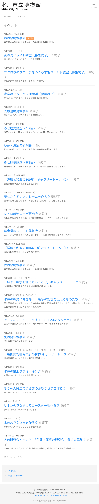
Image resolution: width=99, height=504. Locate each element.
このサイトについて (40, 496)
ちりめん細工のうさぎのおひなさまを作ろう (35, 388)
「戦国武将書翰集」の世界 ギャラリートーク (35, 354)
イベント (12, 471)
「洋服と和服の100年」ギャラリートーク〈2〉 (37, 179)
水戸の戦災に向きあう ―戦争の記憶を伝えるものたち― (42, 299)
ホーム (8, 17)
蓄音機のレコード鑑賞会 (21, 231)
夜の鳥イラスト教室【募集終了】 (27, 55)
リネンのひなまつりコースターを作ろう (32, 405)
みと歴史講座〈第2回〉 (20, 128)
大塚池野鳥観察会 (16, 111)
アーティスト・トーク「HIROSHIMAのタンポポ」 (39, 320)
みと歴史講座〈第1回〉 (20, 162)
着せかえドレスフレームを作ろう (27, 197)
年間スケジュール (16, 475)
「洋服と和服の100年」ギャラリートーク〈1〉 (37, 248)
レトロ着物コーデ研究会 (21, 214)
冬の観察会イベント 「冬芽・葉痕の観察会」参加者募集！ (45, 440)
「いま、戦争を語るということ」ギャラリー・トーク (41, 282)
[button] (94, 6)
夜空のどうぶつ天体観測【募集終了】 (30, 94)
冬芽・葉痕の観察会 (18, 145)
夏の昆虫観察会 (15, 337)
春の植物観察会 (15, 38)
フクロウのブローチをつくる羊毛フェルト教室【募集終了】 (46, 72)
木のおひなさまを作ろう (21, 423)
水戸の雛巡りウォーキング (23, 371)
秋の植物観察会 (15, 265)
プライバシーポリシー (58, 496)
